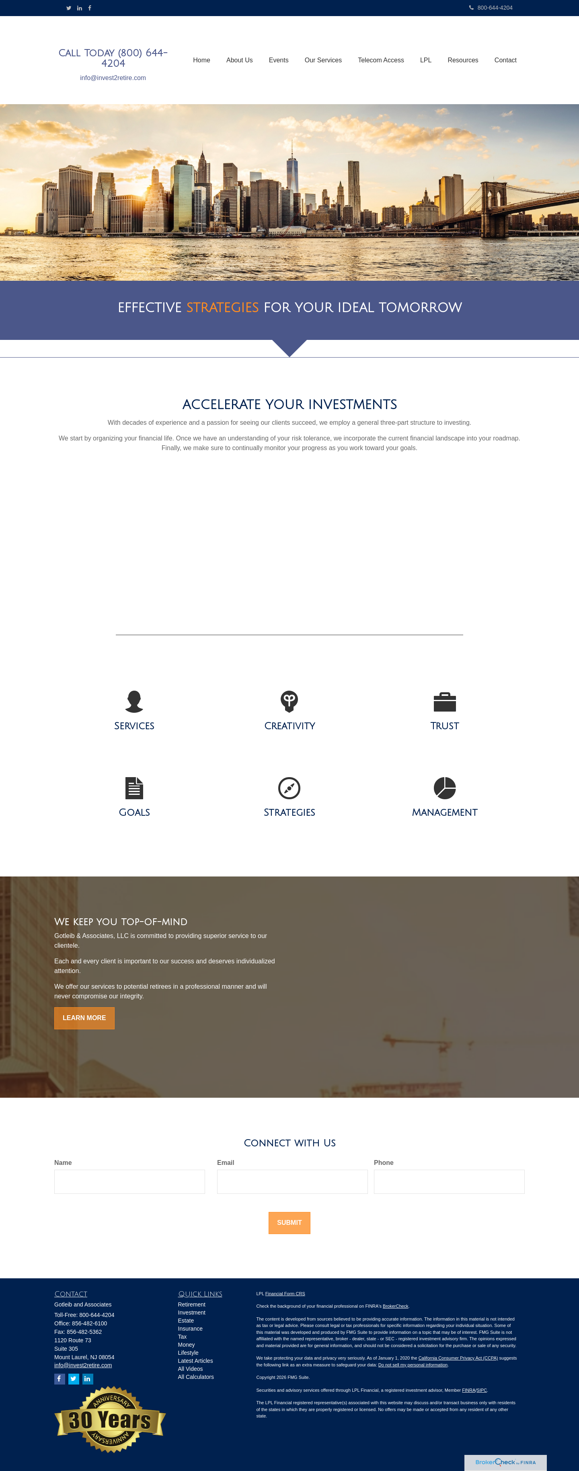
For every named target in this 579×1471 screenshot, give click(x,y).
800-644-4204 (491, 7)
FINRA (468, 1390)
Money (186, 1344)
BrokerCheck (396, 1306)
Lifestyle (188, 1353)
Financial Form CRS (285, 1293)
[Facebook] (89, 8)
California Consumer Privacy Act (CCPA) (458, 1358)
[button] (239, 60)
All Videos (190, 1369)
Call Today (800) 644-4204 (113, 58)
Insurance (190, 1328)
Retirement (191, 1304)
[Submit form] (289, 1223)
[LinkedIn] (79, 8)
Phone (384, 1162)
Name (63, 1162)
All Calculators (196, 1377)
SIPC (481, 1390)
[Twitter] (69, 8)
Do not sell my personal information (413, 1364)
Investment (191, 1312)
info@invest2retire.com (113, 77)
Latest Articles (195, 1361)
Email (225, 1162)
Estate (186, 1320)
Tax (182, 1336)
